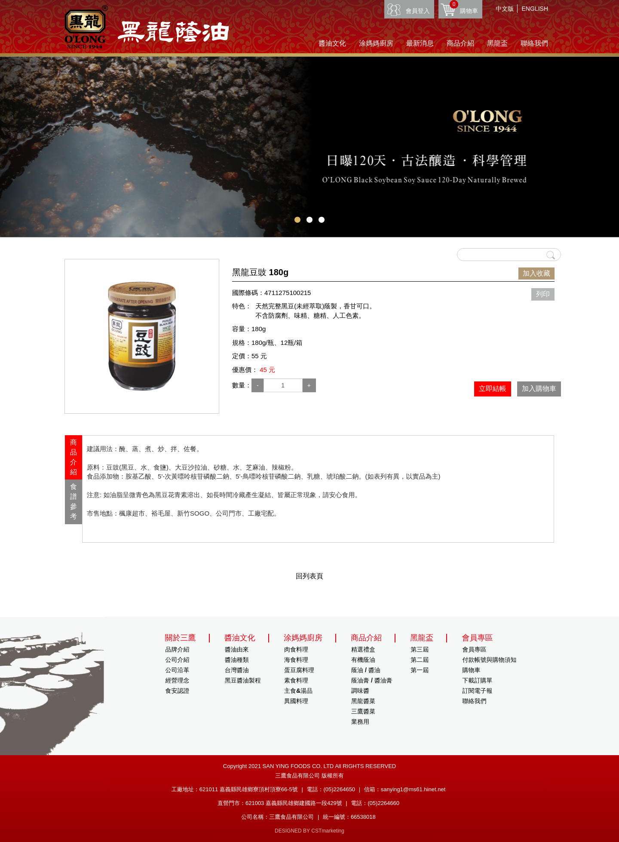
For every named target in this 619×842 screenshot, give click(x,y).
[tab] (73, 457)
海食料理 (296, 659)
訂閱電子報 (477, 690)
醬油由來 (237, 649)
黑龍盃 (497, 43)
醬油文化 (332, 43)
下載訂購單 (477, 680)
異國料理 (296, 701)
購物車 (464, 7)
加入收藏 (536, 273)
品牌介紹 (177, 649)
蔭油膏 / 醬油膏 (371, 680)
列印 (543, 294)
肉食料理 (296, 649)
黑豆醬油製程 (243, 680)
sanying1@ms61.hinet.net (413, 789)
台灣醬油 (237, 670)
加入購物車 (539, 388)
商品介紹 (460, 43)
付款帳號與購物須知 (489, 659)
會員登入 (418, 10)
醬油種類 (237, 659)
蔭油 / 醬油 (365, 670)
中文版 (505, 8)
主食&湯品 (298, 690)
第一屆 (420, 670)
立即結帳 (492, 388)
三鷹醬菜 (363, 711)
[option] (142, 336)
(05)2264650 (339, 789)
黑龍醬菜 (363, 701)
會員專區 (474, 649)
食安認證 (177, 690)
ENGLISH (535, 8)
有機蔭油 (363, 659)
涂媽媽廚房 (376, 43)
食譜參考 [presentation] (73, 501)
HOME (146, 27)
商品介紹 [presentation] (73, 457)
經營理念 (177, 680)
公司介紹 (177, 659)
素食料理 (296, 680)
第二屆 (420, 659)
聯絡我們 (534, 43)
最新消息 (420, 43)
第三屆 (420, 649)
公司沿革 (177, 670)
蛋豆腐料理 (299, 670)
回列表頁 (309, 576)
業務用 (360, 721)
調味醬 (360, 690)
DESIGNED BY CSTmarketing (309, 831)
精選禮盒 (363, 649)
